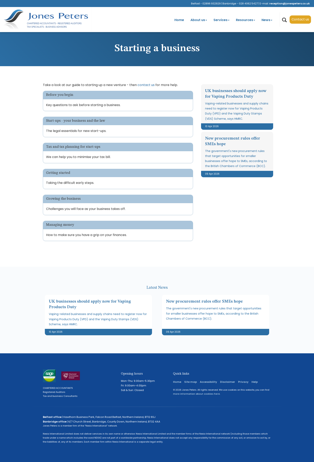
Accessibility (208, 382)
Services (221, 20)
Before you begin (59, 95)
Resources (245, 20)
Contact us (300, 19)
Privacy (243, 382)
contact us (146, 85)
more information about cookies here (196, 393)
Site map (190, 382)
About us (198, 20)
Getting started (58, 173)
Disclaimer (227, 382)
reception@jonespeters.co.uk (289, 3)
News (267, 20)
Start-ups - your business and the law (75, 121)
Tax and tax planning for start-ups (73, 147)
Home (179, 20)
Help (255, 382)
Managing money (60, 225)
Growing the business (63, 199)
